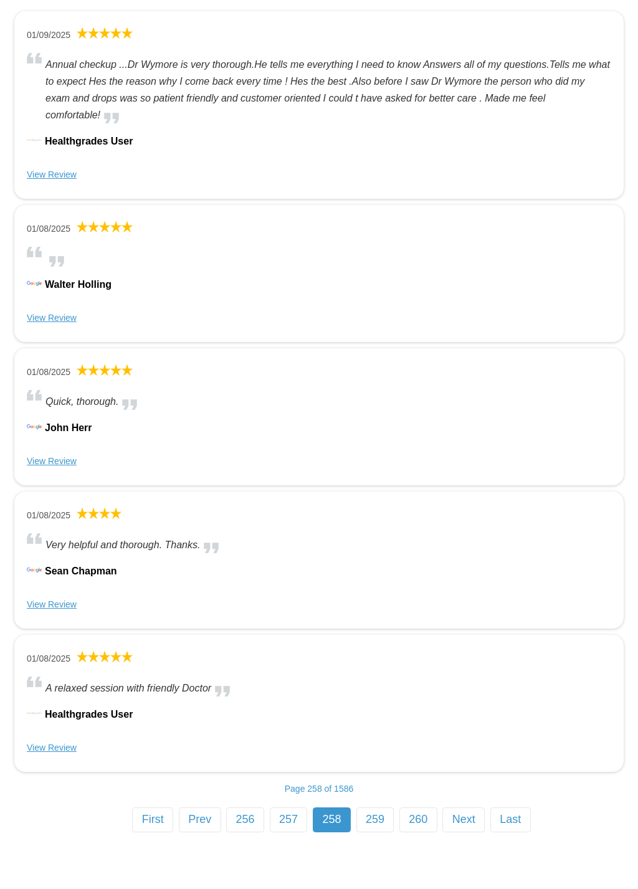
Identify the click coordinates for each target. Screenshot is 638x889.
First (153, 819)
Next (463, 819)
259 (375, 819)
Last (510, 819)
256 (245, 819)
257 (288, 819)
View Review (52, 174)
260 (418, 819)
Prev (199, 819)
